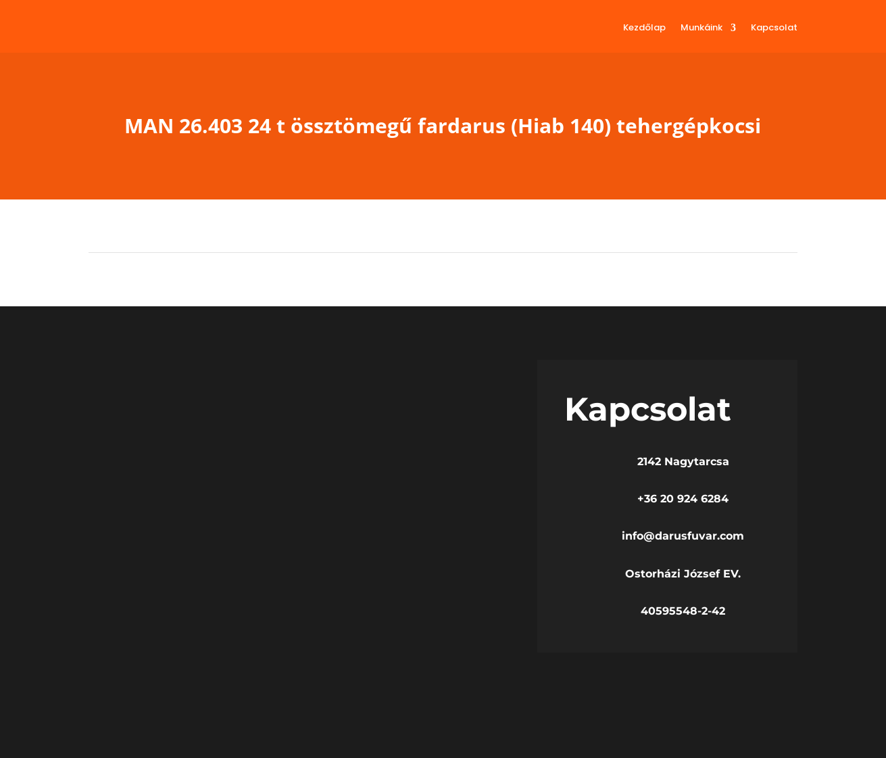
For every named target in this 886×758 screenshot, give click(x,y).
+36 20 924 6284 (683, 498)
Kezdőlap (644, 27)
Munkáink (701, 27)
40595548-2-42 (683, 611)
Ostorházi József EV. (683, 573)
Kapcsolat (774, 27)
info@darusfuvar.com (683, 535)
